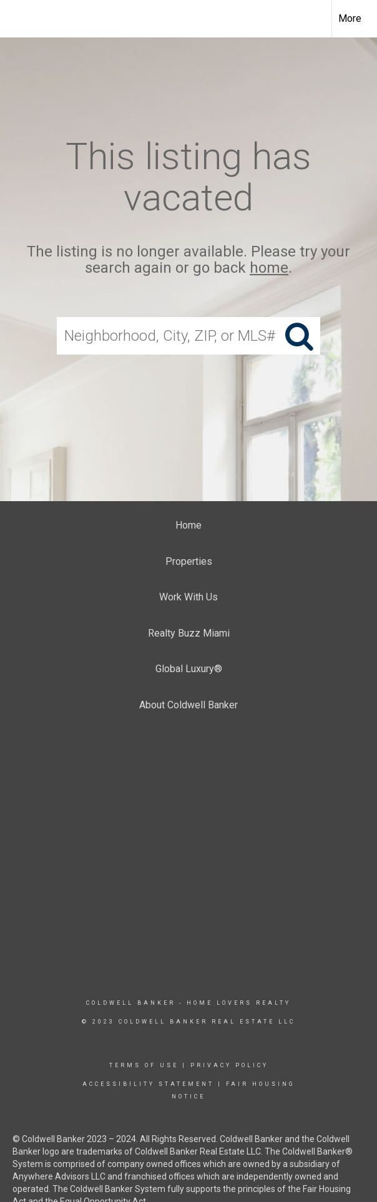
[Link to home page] (15, 18)
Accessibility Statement (148, 1084)
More (349, 18)
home (269, 268)
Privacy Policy (229, 1065)
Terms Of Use (144, 1065)
